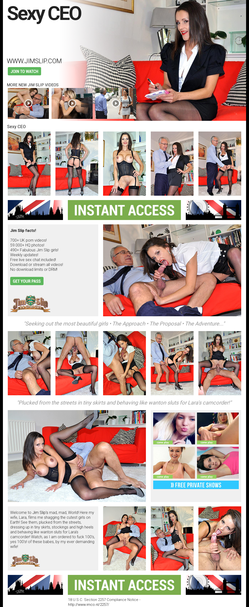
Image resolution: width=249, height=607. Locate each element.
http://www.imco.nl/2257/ (88, 604)
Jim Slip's (40, 512)
